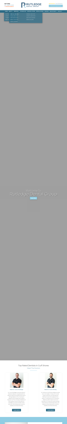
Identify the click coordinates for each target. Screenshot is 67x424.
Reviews (47, 11)
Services (16, 11)
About (10, 11)
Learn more (16, 410)
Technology (23, 11)
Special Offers (39, 11)
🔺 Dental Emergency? (9, 6)
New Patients (53, 11)
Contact (60, 11)
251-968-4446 (9, 5)
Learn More (33, 198)
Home (6, 11)
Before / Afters (31, 11)
